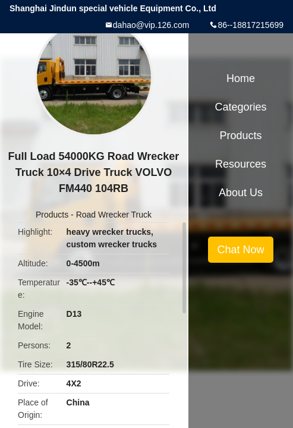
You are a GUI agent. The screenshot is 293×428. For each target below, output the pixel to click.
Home (240, 78)
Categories (240, 107)
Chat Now (240, 250)
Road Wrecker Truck (114, 214)
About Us (241, 193)
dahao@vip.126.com (151, 25)
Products (52, 214)
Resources (240, 164)
